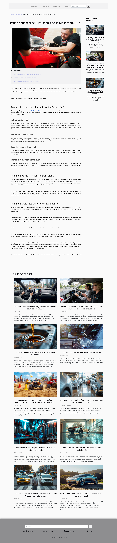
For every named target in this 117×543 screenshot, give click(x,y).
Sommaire (17, 70)
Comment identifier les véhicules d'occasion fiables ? (81, 352)
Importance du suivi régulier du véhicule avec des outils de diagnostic (35, 449)
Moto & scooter (33, 6)
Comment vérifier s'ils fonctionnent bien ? (25, 78)
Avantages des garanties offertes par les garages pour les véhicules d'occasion (81, 401)
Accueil (12, 14)
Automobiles (45, 6)
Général (66, 6)
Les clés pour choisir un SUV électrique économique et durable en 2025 (81, 494)
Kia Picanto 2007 (35, 111)
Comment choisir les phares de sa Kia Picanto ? (27, 81)
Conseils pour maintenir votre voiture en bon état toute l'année (81, 449)
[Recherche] (78, 6)
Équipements (56, 6)
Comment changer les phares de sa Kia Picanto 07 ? (28, 74)
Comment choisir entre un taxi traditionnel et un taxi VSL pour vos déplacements (35, 494)
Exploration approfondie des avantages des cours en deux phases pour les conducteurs (95, 65)
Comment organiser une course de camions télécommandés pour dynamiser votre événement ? (35, 401)
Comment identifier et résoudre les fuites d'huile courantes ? (95, 92)
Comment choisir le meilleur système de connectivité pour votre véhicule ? (95, 39)
